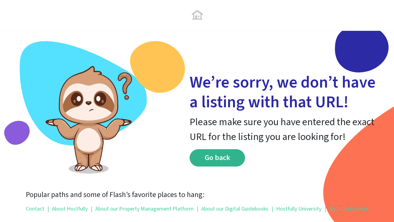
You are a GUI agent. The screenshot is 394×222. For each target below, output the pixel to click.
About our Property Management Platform (142, 209)
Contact (35, 209)
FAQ (331, 209)
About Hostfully (67, 209)
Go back (217, 157)
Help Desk (354, 209)
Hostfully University (296, 209)
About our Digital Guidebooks (232, 209)
